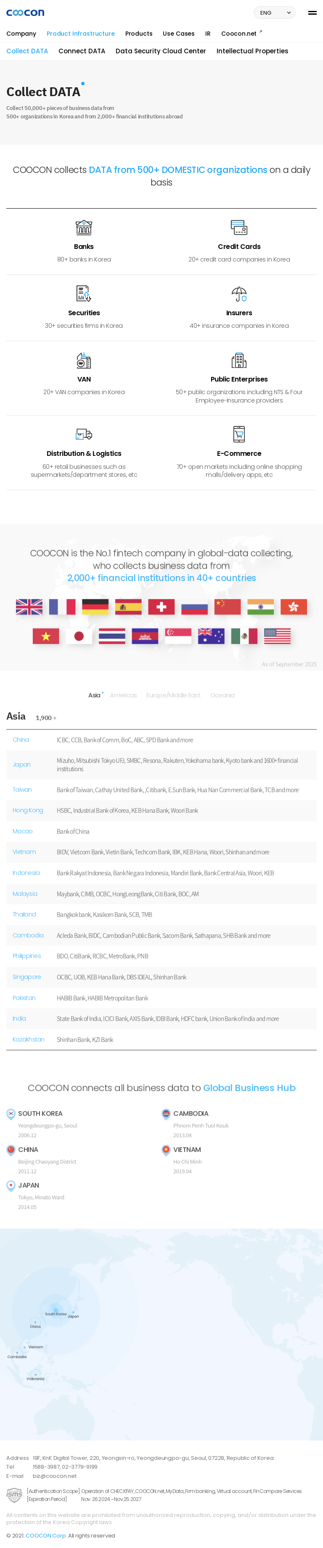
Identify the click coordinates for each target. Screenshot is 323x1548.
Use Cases (179, 33)
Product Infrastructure (81, 33)
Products (139, 33)
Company (21, 33)
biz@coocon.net (55, 1476)
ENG (276, 13)
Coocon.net (241, 33)
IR (208, 33)
